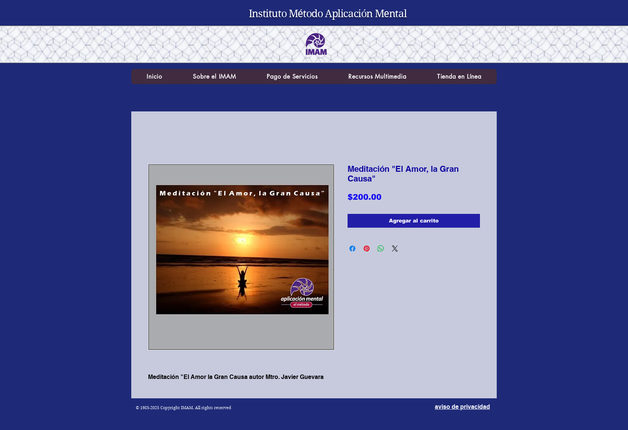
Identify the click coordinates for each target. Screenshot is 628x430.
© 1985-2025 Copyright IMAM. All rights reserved (183, 407)
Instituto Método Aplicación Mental (327, 13)
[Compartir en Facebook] (352, 248)
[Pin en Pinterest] (366, 248)
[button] (214, 76)
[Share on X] (394, 248)
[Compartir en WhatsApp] (380, 248)
